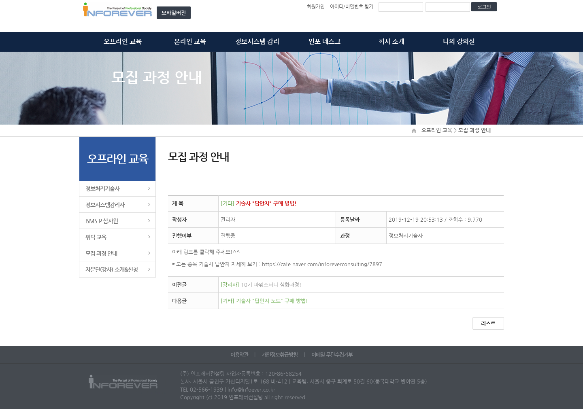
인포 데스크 (324, 41)
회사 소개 (391, 41)
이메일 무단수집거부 (332, 355)
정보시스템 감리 (257, 41)
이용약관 (239, 355)
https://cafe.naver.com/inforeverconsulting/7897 (322, 264)
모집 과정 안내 (101, 253)
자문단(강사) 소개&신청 (111, 269)
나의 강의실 (459, 41)
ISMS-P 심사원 (101, 221)
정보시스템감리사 (105, 204)
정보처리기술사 (102, 188)
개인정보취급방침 (280, 355)
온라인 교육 (190, 41)
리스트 (488, 323)
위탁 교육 (95, 237)
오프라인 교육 (123, 41)
